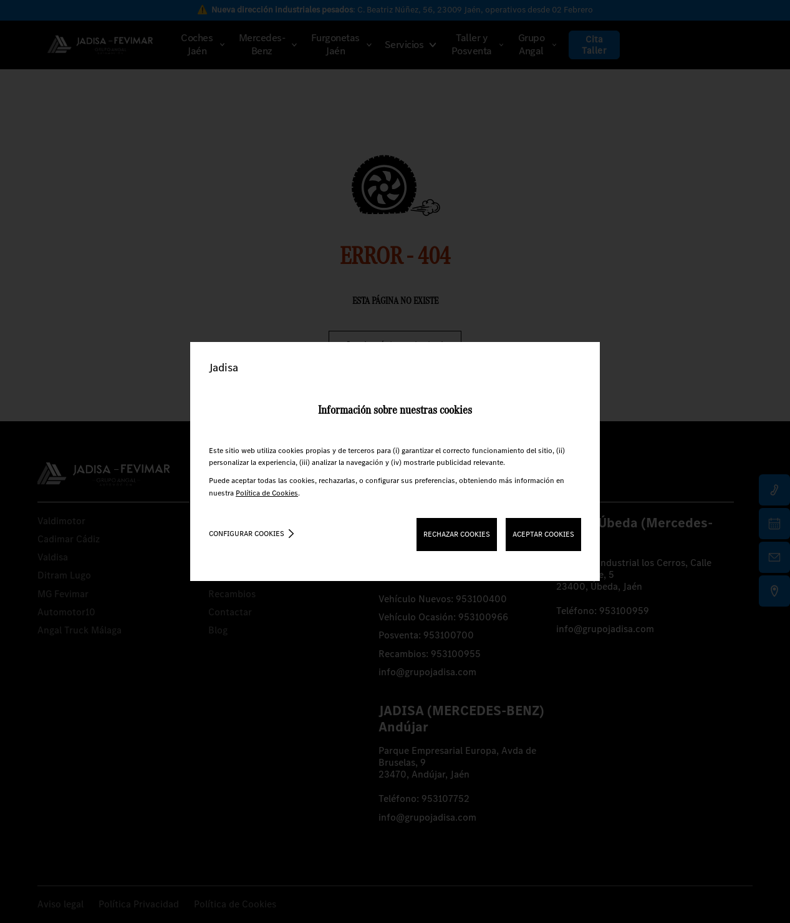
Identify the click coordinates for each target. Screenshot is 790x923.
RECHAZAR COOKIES (456, 534)
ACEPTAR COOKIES (543, 534)
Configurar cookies (246, 534)
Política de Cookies (267, 493)
